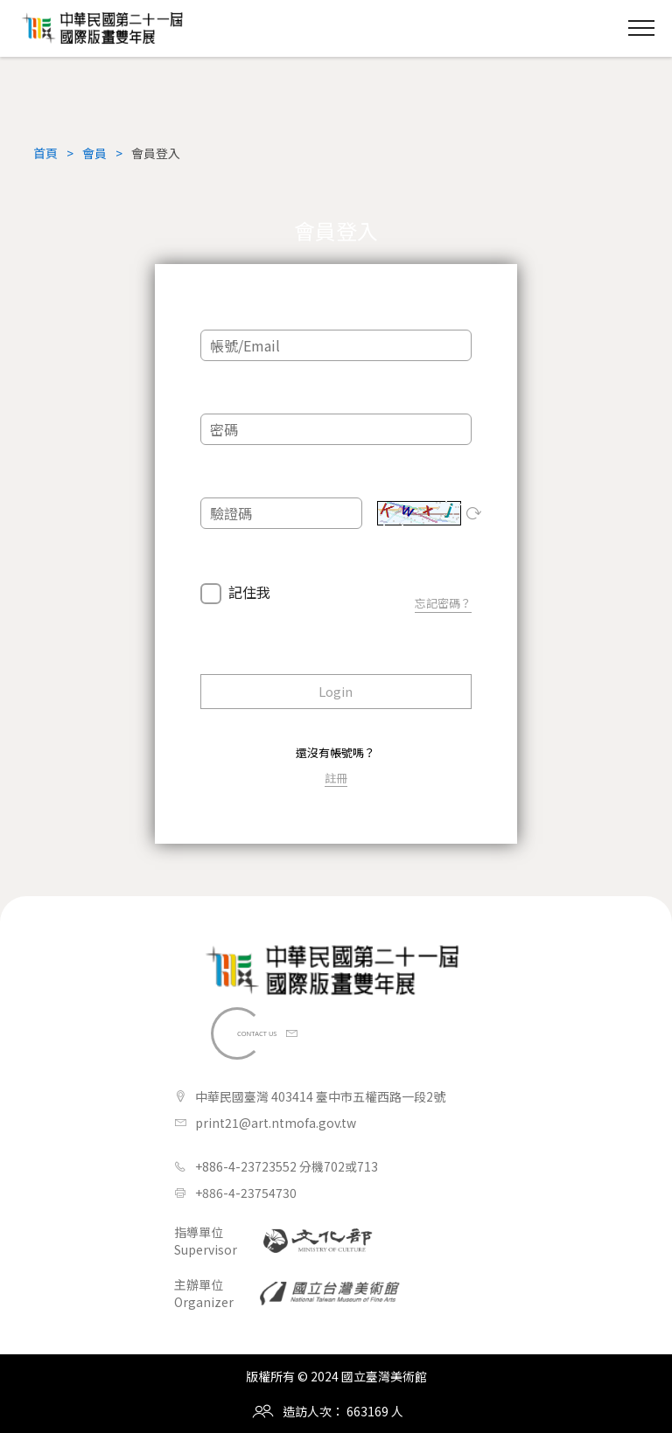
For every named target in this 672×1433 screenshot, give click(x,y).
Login (335, 691)
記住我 (249, 592)
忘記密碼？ (443, 603)
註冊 (336, 777)
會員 (94, 153)
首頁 (45, 153)
